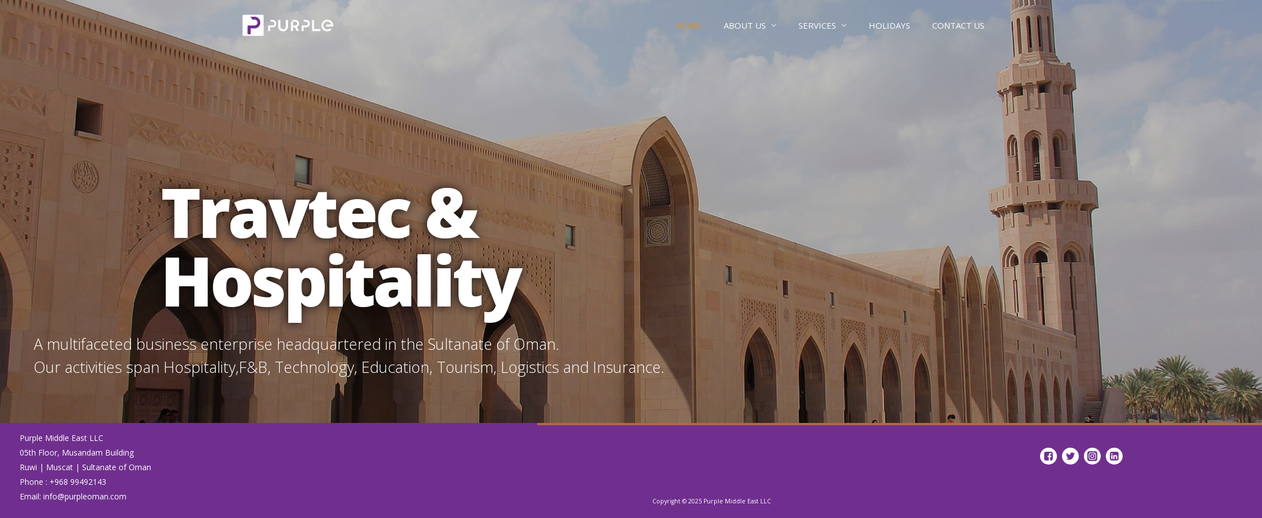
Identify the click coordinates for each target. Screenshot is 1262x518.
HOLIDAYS (889, 25)
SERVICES (817, 25)
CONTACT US (958, 25)
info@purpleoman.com (84, 496)
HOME (689, 25)
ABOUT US (745, 25)
